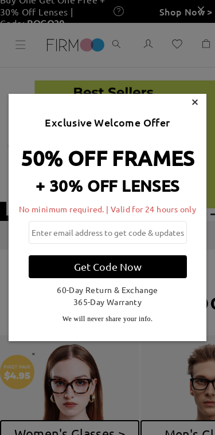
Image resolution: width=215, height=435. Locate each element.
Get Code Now (108, 266)
